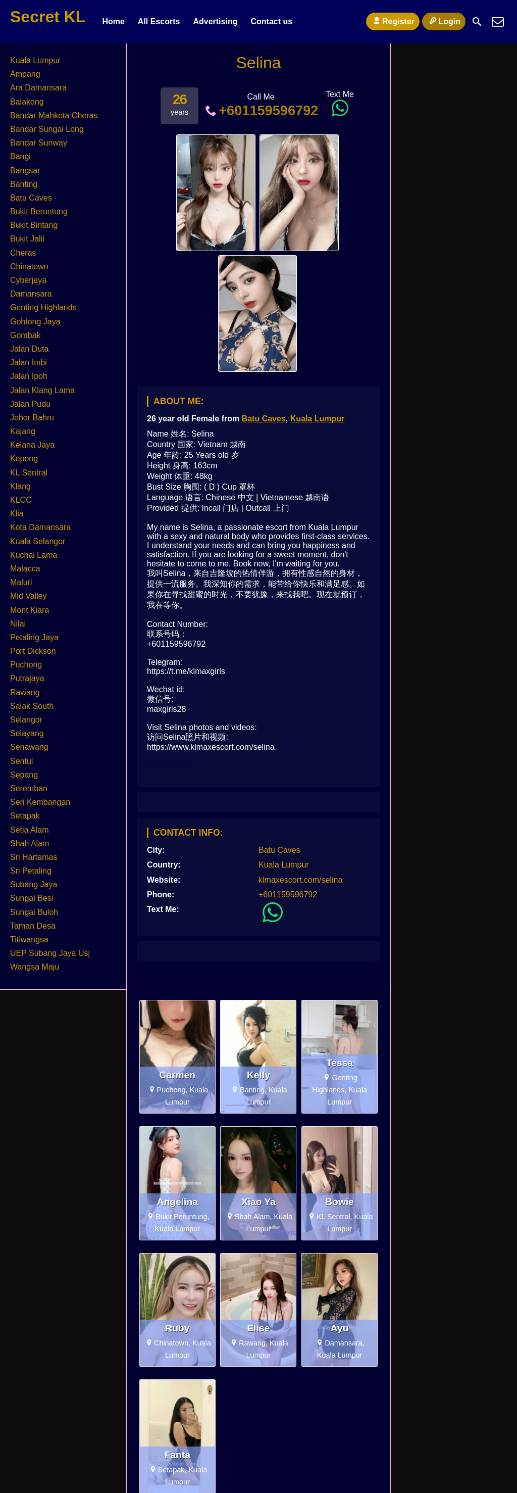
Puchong (26, 664)
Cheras (23, 253)
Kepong (24, 458)
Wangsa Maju (34, 966)
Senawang (29, 747)
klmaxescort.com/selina (300, 880)
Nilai (18, 623)
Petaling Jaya (34, 637)
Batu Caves (264, 418)
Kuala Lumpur (317, 418)
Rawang (25, 692)
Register (393, 21)
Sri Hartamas (33, 857)
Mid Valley (28, 596)
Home (113, 21)
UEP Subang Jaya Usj (50, 953)
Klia (17, 513)
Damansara (31, 294)
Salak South (32, 706)
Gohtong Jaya (35, 321)
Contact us (271, 21)
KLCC (21, 500)
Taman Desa (33, 926)
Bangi (20, 156)
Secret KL (47, 17)
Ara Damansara (38, 87)
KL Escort (166, 764)
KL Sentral (28, 472)
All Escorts (159, 21)
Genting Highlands (43, 307)
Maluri (21, 582)
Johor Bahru (32, 417)
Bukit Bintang (34, 225)
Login (443, 21)
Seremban (28, 788)
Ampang (25, 74)
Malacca (25, 568)
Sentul (21, 761)
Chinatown (29, 266)
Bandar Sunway (38, 142)
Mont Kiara (29, 610)
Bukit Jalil (27, 238)
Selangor (26, 719)
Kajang (22, 431)
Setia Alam (29, 830)
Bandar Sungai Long (47, 129)
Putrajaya (27, 678)
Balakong (27, 102)
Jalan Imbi (28, 362)
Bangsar (25, 170)
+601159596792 (261, 110)
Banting (23, 184)
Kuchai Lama (33, 555)
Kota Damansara (40, 527)
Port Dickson (33, 651)
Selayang (27, 733)
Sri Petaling (30, 870)
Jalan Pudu (30, 404)
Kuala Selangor (37, 541)
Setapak (25, 815)
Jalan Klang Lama (42, 390)
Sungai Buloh (34, 912)
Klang (20, 486)
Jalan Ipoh (28, 376)
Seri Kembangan (40, 802)
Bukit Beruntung (39, 211)
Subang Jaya (33, 884)
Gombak (25, 335)
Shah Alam (29, 843)
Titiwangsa (29, 939)
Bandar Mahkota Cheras (53, 115)
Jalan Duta (29, 349)
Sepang (24, 774)
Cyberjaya (28, 280)
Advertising (215, 21)
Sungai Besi (31, 898)
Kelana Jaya (32, 445)
